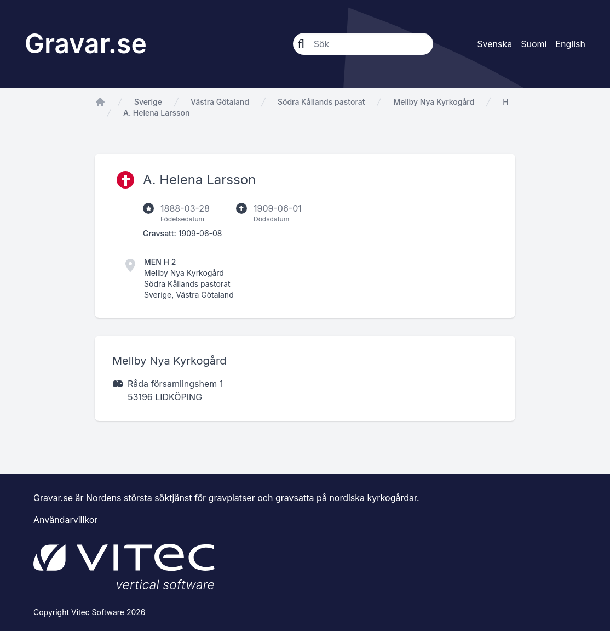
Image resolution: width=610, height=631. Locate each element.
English (570, 43)
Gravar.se (86, 43)
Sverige (148, 101)
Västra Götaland (220, 101)
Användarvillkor (65, 519)
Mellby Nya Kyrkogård (433, 101)
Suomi (533, 43)
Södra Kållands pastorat (321, 101)
